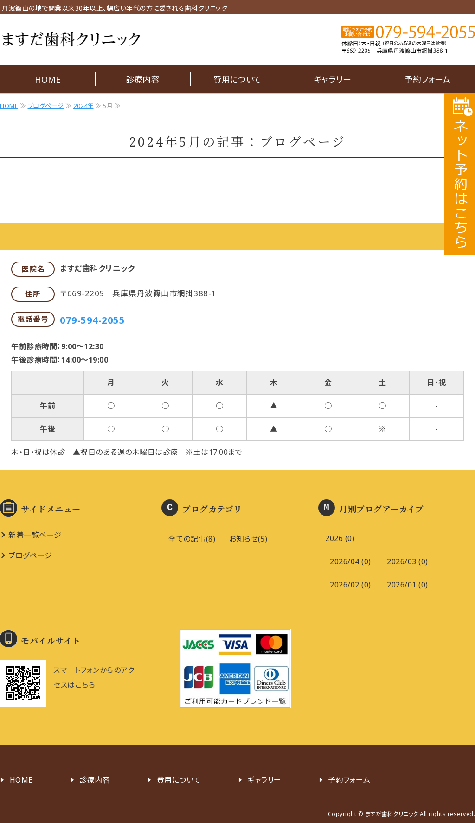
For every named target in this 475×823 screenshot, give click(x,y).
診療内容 (142, 79)
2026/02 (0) (350, 585)
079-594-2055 (92, 319)
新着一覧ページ (35, 535)
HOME (47, 79)
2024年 (83, 106)
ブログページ (46, 106)
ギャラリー (332, 79)
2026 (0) (339, 538)
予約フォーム (427, 79)
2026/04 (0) (350, 561)
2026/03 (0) (407, 561)
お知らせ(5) (248, 539)
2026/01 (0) (407, 585)
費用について (237, 79)
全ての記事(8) (191, 539)
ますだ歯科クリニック (71, 39)
